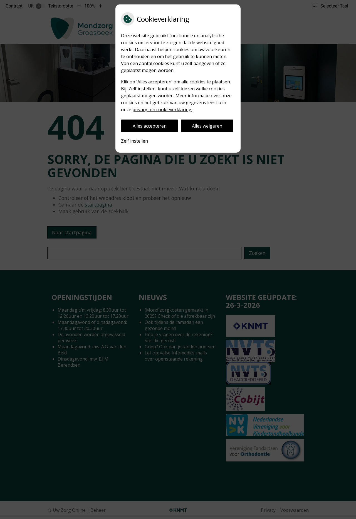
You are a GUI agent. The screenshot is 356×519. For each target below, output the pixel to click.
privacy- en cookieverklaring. (162, 109)
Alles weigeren (207, 126)
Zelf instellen (134, 141)
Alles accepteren (150, 126)
